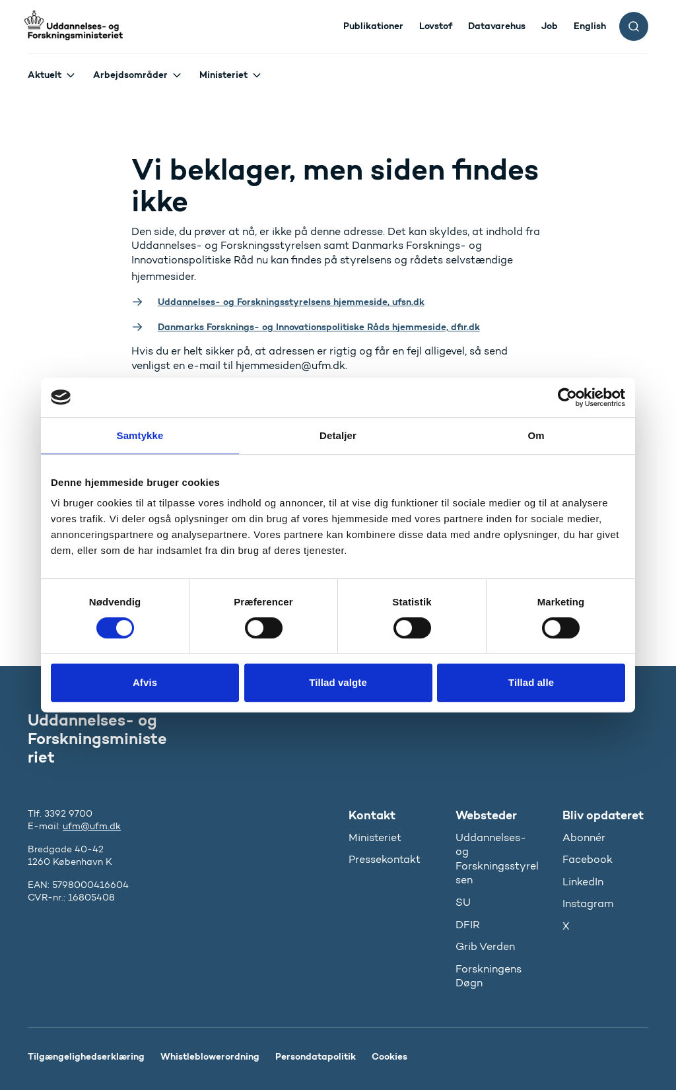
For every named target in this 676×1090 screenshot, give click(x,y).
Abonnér (583, 837)
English (590, 26)
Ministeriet (223, 75)
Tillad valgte (338, 682)
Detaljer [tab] (338, 435)
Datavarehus (496, 26)
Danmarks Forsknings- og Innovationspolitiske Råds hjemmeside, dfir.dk (319, 327)
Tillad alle (531, 682)
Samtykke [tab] (140, 435)
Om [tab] (535, 435)
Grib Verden (485, 946)
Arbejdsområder (130, 75)
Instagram (587, 903)
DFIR (468, 924)
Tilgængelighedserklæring (86, 1056)
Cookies (389, 1056)
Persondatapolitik (315, 1056)
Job (549, 26)
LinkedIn (582, 881)
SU (463, 902)
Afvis (145, 682)
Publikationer (373, 26)
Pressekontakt (385, 859)
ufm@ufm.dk (92, 826)
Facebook (587, 859)
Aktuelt (44, 75)
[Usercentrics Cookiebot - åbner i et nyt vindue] (567, 397)
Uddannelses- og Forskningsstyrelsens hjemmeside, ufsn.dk (291, 302)
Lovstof (435, 26)
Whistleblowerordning (209, 1056)
